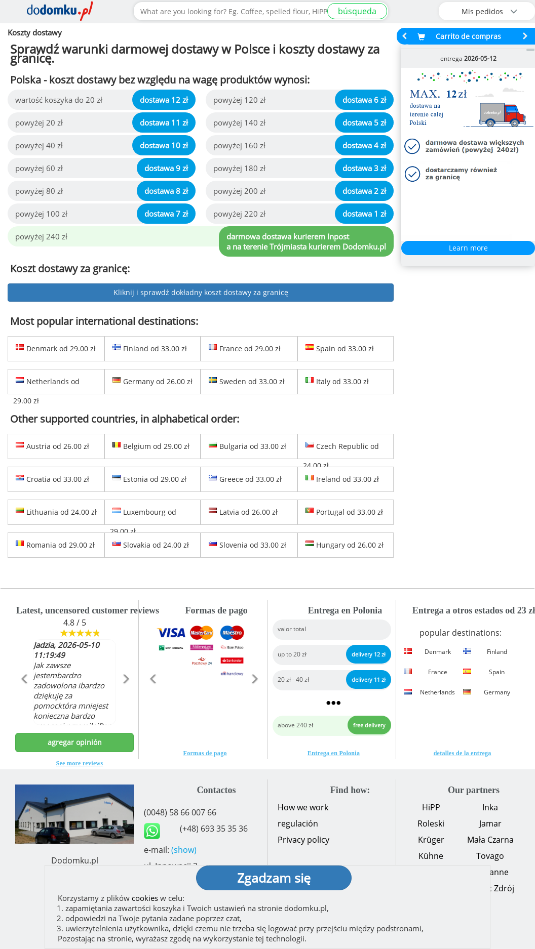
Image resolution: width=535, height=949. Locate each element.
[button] (24, 700)
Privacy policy (303, 839)
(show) (184, 849)
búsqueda (357, 11)
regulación (298, 823)
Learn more (468, 248)
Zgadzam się (274, 877)
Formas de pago (205, 753)
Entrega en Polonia (334, 753)
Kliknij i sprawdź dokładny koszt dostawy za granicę (200, 292)
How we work (303, 807)
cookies (145, 898)
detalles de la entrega (462, 753)
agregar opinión (75, 742)
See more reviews (79, 763)
